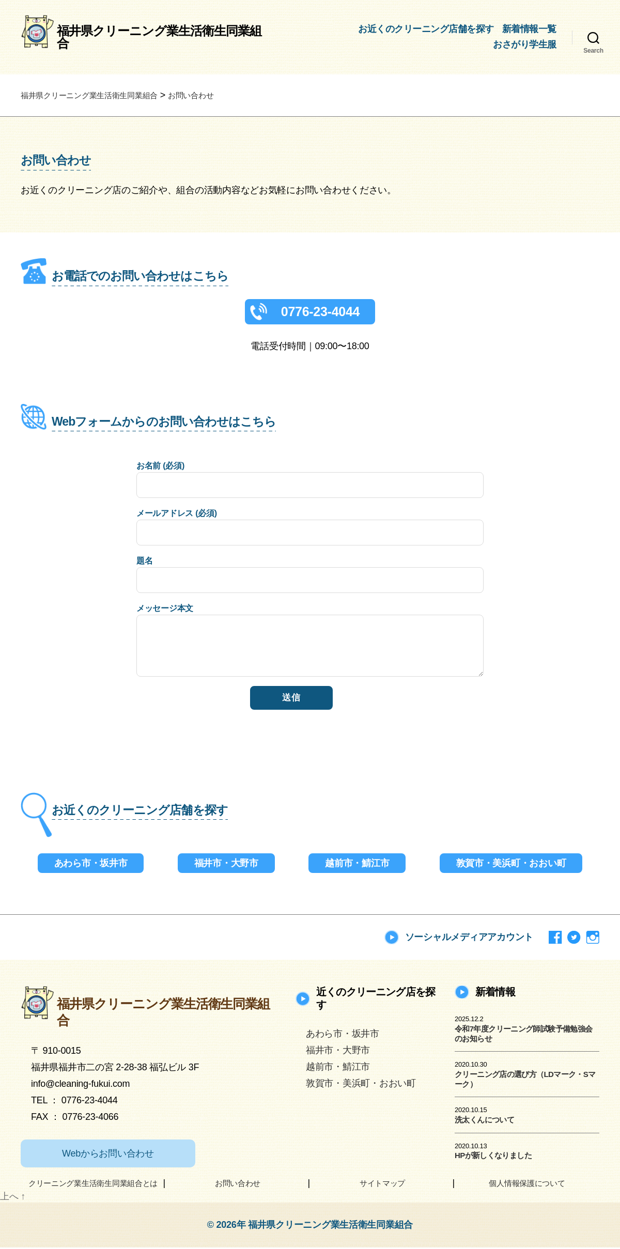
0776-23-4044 (320, 313)
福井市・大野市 (226, 865)
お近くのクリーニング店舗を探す (426, 29)
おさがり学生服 (524, 44)
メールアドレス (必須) (310, 528)
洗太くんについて (484, 1121)
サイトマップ (382, 1184)
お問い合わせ (237, 1184)
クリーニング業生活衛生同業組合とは (93, 1184)
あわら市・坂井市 (91, 865)
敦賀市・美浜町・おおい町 (511, 865)
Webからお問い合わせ (108, 1155)
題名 (310, 576)
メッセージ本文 (310, 641)
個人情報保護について (527, 1184)
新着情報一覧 (529, 29)
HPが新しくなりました (493, 1156)
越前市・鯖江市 (357, 865)
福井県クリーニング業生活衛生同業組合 (159, 37)
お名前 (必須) (310, 481)
